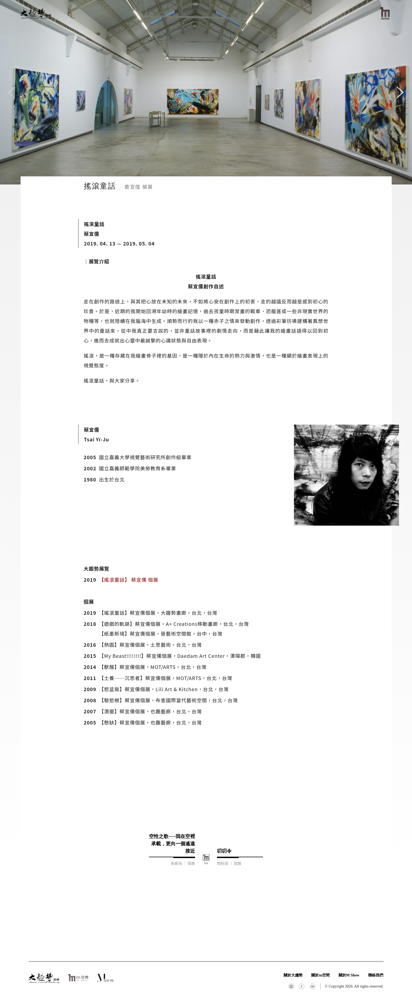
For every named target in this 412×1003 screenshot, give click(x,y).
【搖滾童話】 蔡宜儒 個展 (128, 579)
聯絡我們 (375, 975)
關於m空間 (320, 975)
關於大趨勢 (293, 975)
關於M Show (349, 975)
